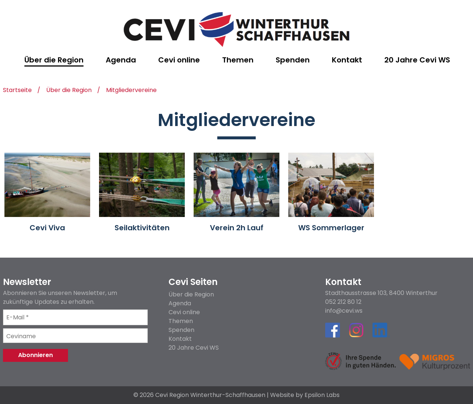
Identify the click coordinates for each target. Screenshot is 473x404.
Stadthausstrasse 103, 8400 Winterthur (381, 293)
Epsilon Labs (322, 395)
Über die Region (69, 90)
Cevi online (184, 312)
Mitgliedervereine (131, 90)
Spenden (181, 330)
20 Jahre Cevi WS (194, 347)
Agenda (180, 303)
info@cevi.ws (344, 311)
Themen (181, 321)
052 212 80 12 (343, 302)
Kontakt (180, 339)
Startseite (17, 90)
